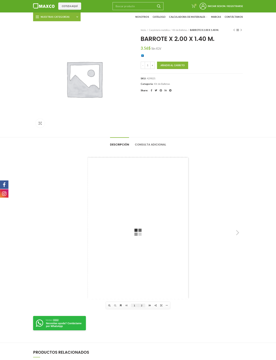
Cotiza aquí (70, 6)
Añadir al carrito (173, 65)
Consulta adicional (150, 145)
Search (158, 6)
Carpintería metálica (159, 30)
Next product (241, 30)
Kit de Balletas (179, 30)
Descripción (119, 145)
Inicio (143, 30)
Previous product (234, 30)
